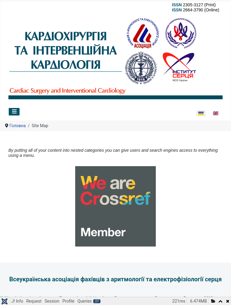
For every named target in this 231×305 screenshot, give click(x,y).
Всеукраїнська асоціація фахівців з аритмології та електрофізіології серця (115, 279)
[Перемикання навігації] (14, 112)
